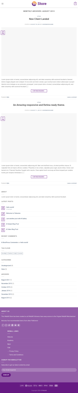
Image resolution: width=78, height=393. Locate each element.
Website (10, 337)
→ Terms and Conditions (15, 355)
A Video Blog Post (12, 229)
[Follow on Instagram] (6, 325)
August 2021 (5, 280)
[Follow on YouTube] (15, 325)
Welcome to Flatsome (13, 213)
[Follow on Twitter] (9, 325)
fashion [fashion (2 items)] (10, 253)
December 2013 (6, 294)
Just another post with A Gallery (16, 218)
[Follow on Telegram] (18, 325)
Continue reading (39, 91)
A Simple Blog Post (12, 224)
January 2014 (5, 290)
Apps (9, 344)
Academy (10, 340)
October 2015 (5, 287)
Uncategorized (6, 265)
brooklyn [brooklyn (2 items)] (4, 253)
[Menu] (2, 3)
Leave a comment (72, 97)
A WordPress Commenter (9, 242)
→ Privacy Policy (12, 351)
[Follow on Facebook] (2, 325)
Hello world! (10, 207)
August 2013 (5, 298)
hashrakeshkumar (47, 24)
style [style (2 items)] (15, 253)
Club (8, 347)
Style (39, 16)
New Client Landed (39, 19)
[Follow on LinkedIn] (12, 325)
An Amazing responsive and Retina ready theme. (39, 105)
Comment (9, 209)
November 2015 (6, 283)
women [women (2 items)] (20, 253)
